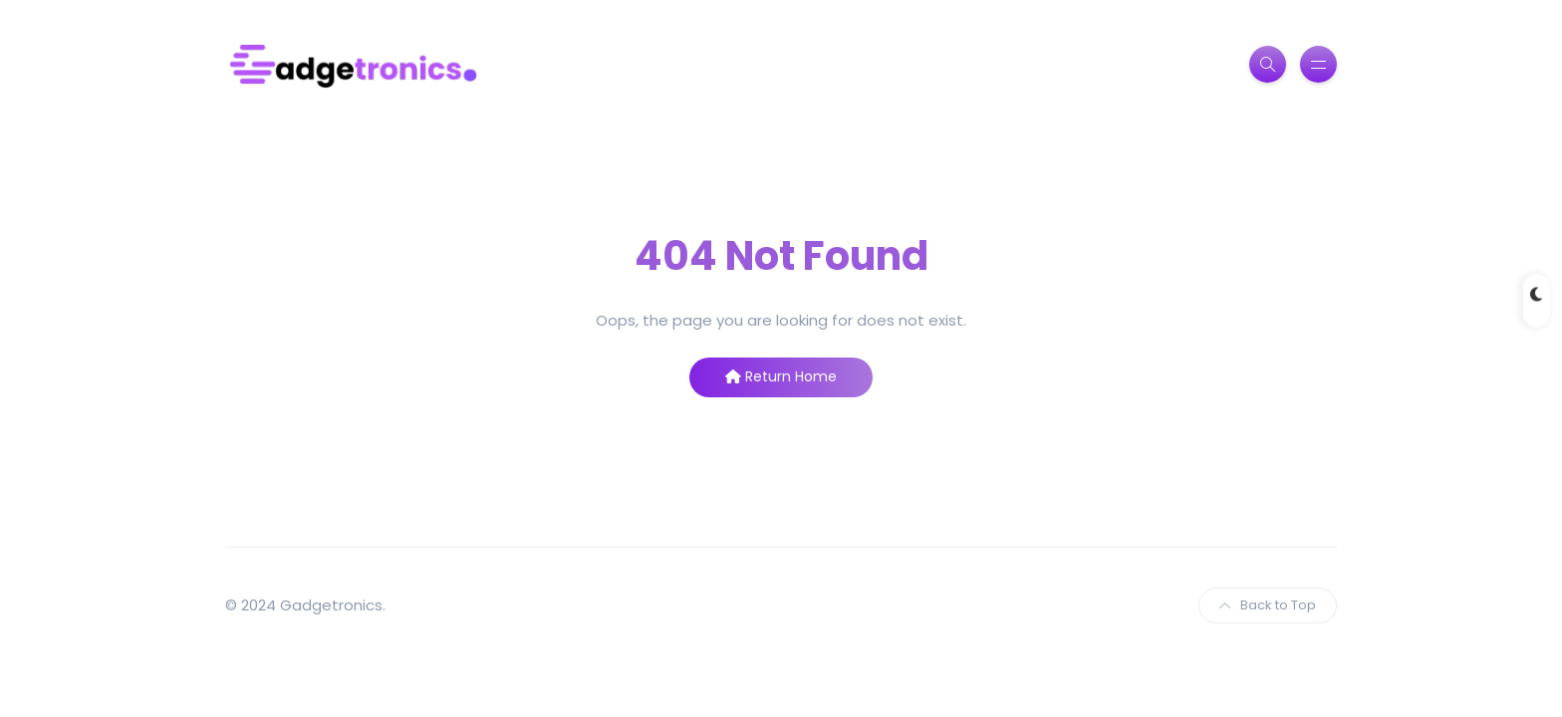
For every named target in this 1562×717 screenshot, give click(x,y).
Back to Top (1267, 605)
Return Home (781, 376)
